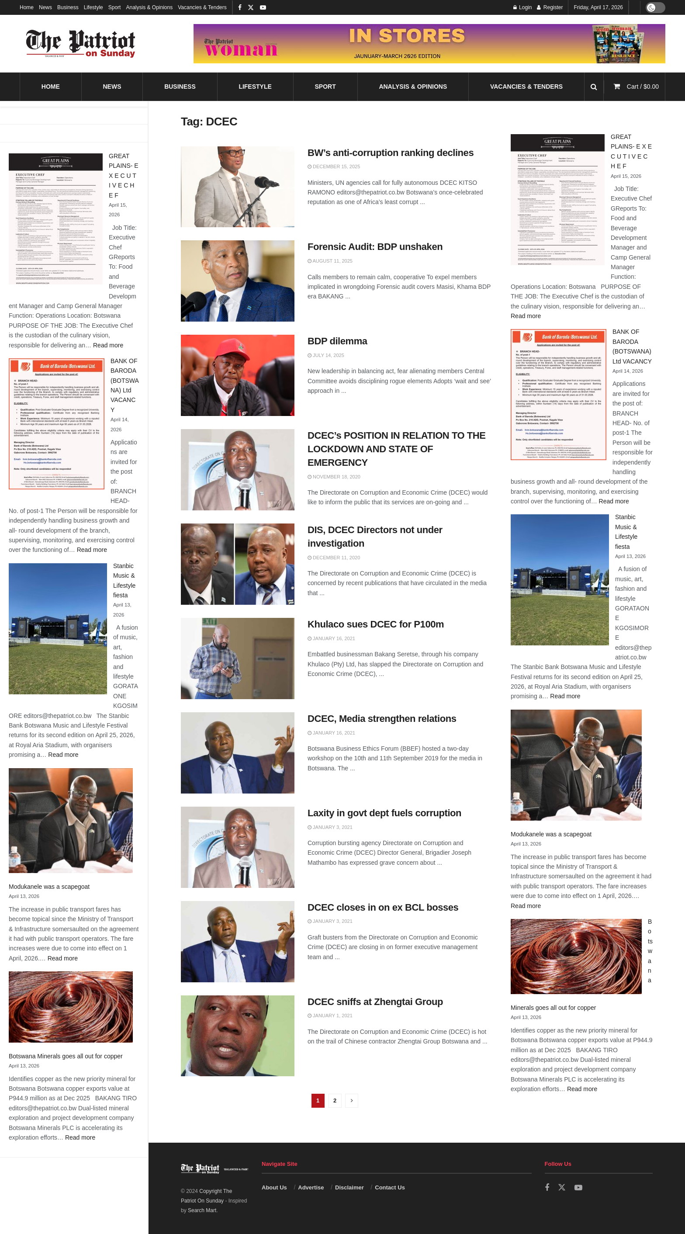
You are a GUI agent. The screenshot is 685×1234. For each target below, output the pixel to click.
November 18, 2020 (334, 476)
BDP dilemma (337, 341)
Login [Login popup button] (522, 7)
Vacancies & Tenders (202, 7)
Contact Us (390, 1187)
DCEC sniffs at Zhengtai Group (375, 1001)
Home (27, 7)
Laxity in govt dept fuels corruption (384, 813)
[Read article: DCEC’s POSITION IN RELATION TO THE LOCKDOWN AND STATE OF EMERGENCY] (237, 469)
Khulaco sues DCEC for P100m (376, 624)
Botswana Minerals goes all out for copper (66, 1056)
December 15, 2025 (334, 166)
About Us (274, 1187)
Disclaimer (349, 1187)
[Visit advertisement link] (429, 43)
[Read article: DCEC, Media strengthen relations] (237, 753)
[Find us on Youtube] (578, 1188)
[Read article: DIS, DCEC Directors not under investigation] (237, 564)
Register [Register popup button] (550, 7)
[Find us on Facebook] (547, 1188)
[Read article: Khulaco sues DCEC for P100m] (237, 658)
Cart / (643, 86)
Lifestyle (93, 7)
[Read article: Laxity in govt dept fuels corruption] (237, 847)
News (45, 7)
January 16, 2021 (331, 638)
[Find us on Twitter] (562, 1187)
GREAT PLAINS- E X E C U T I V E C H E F (123, 176)
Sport (114, 7)
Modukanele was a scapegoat (49, 886)
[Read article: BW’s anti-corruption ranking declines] (237, 187)
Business (68, 7)
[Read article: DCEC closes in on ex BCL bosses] (237, 941)
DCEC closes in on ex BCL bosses (383, 907)
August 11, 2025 (330, 260)
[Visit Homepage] (81, 44)
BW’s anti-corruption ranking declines (391, 152)
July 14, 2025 (326, 355)
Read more (108, 345)
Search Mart (202, 1210)
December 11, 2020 (334, 557)
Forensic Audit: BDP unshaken (375, 246)
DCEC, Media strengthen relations (382, 718)
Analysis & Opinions (149, 7)
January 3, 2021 (330, 827)
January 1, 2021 (330, 1015)
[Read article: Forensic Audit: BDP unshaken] (237, 281)
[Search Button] (594, 87)
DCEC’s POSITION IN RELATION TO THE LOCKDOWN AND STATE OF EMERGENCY (397, 449)
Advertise (311, 1187)
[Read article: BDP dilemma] (237, 375)
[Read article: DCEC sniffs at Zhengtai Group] (237, 1036)
